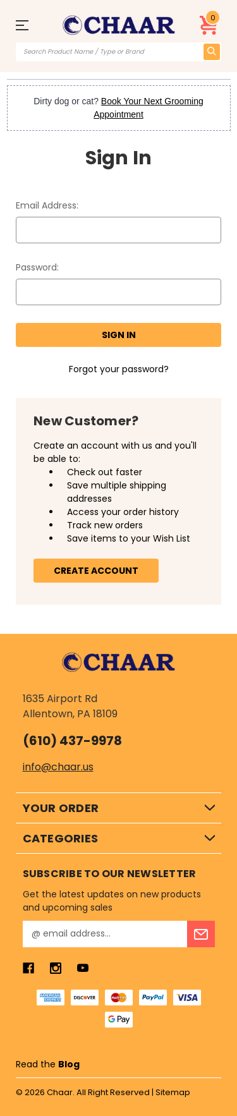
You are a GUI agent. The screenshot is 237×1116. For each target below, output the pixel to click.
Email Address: (47, 205)
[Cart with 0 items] (209, 25)
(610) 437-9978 (72, 740)
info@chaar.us (58, 767)
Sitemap (172, 1092)
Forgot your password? (119, 369)
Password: (37, 267)
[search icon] (212, 52)
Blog (69, 1064)
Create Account (96, 570)
